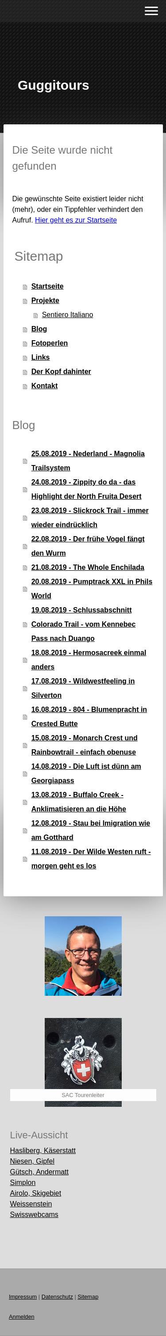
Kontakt (44, 386)
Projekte (45, 300)
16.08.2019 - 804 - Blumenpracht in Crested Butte (89, 717)
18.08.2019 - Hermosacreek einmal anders (89, 660)
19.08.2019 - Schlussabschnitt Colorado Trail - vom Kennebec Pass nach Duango (83, 624)
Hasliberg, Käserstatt (43, 1150)
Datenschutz (57, 1296)
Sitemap (87, 1296)
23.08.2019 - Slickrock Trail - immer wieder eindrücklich (90, 518)
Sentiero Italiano (67, 314)
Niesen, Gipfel (32, 1161)
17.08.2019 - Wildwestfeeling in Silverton (83, 688)
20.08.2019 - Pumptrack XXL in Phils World (92, 589)
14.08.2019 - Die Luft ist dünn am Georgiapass (86, 773)
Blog (39, 329)
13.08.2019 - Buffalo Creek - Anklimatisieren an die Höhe (78, 802)
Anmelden (22, 1316)
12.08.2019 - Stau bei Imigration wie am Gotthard (91, 830)
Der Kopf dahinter (61, 371)
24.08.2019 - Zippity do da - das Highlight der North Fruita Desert (86, 489)
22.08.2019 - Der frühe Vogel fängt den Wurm (88, 546)
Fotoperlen (49, 343)
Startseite (47, 286)
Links (40, 357)
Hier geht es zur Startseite (76, 220)
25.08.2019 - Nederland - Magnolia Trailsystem (88, 461)
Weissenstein (31, 1204)
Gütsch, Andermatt (39, 1172)
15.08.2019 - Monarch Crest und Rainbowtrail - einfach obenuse (84, 745)
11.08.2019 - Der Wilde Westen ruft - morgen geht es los (91, 859)
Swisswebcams (34, 1214)
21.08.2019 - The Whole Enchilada (87, 567)
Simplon (23, 1182)
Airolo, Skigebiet (36, 1193)
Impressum (23, 1296)
